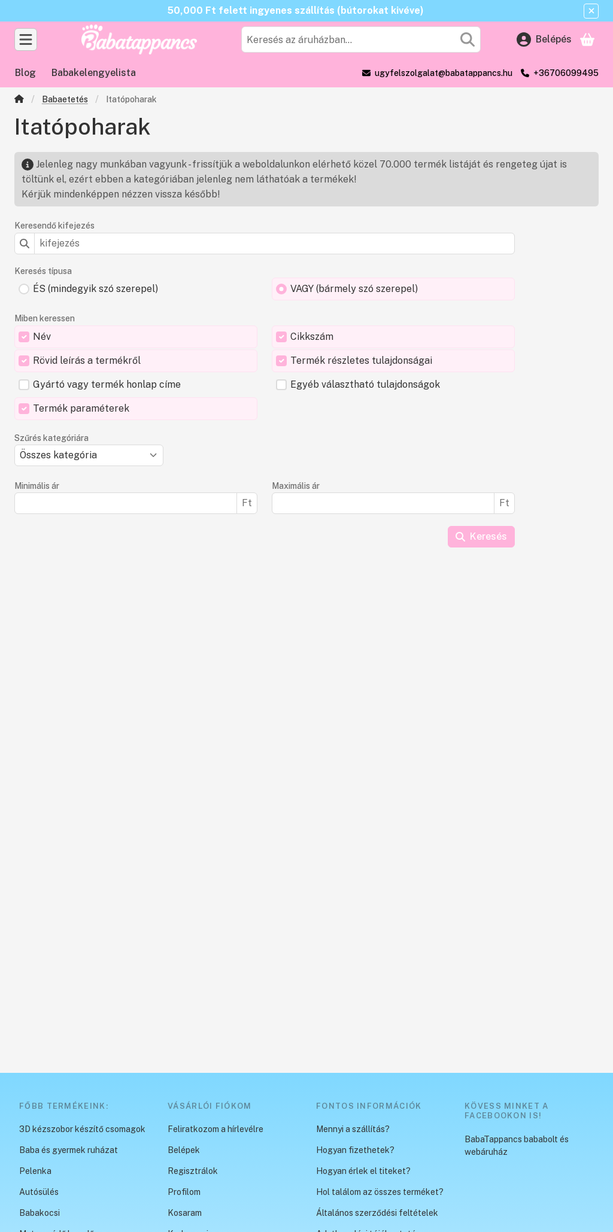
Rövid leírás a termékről (87, 360)
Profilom (184, 1192)
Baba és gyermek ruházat (68, 1150)
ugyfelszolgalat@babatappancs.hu (443, 73)
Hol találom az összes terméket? (380, 1192)
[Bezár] (591, 11)
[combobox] (361, 39)
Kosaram (185, 1213)
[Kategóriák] (25, 39)
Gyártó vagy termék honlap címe (107, 384)
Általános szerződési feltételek (377, 1213)
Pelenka (35, 1171)
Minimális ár (36, 486)
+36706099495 (566, 73)
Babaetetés (65, 99)
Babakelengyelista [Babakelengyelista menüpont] (93, 72)
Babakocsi (39, 1213)
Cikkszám (311, 336)
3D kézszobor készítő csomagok (82, 1129)
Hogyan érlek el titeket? (363, 1171)
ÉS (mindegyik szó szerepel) (95, 288)
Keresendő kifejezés (54, 225)
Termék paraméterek (81, 408)
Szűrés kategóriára (51, 438)
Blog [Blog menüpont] (25, 72)
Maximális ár (296, 486)
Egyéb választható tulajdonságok (365, 384)
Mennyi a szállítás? (353, 1129)
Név (42, 336)
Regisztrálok (193, 1171)
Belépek (184, 1150)
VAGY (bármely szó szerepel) (354, 288)
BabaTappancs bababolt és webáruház (517, 1145)
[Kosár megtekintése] (587, 39)
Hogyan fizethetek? (355, 1150)
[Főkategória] (19, 100)
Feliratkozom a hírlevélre (215, 1129)
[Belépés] (544, 39)
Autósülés (39, 1192)
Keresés (481, 536)
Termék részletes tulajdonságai (361, 360)
